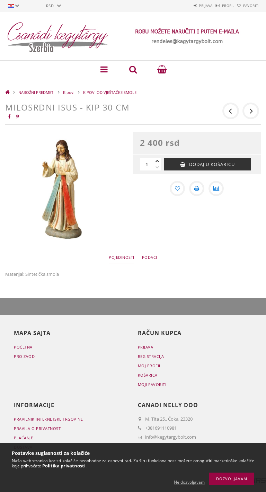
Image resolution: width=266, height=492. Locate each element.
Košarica (148, 375)
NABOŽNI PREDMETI (36, 92)
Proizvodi (25, 356)
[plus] (157, 161)
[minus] (157, 167)
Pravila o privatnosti (38, 428)
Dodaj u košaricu (212, 164)
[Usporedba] (216, 188)
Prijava (187, 5)
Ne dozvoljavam (189, 482)
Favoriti (247, 5)
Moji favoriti (152, 384)
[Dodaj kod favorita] (177, 188)
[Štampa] (196, 188)
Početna (23, 347)
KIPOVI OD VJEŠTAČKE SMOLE (109, 92)
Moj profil (149, 365)
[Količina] (147, 164)
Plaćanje (23, 437)
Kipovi (68, 92)
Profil (217, 5)
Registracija (151, 356)
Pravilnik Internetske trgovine (48, 419)
